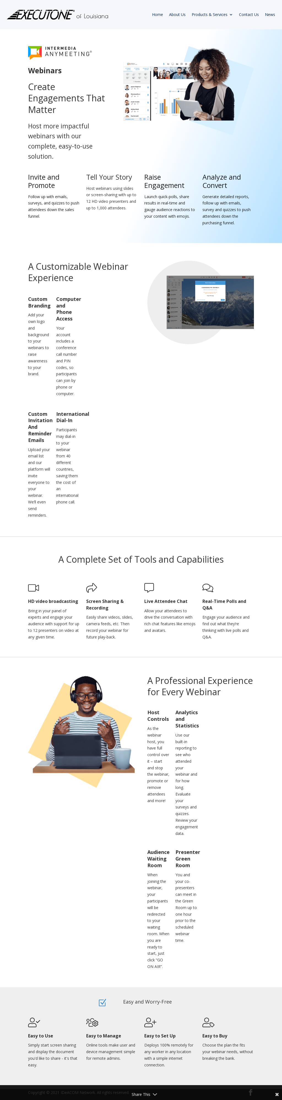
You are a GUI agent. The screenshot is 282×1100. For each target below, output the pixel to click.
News (270, 14)
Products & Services (209, 14)
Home (157, 14)
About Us (177, 14)
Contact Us (249, 14)
